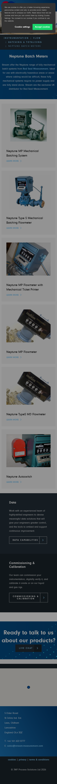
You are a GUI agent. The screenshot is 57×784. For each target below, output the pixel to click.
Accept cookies (42, 27)
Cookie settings (22, 27)
